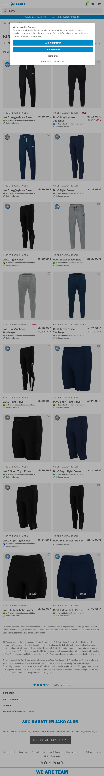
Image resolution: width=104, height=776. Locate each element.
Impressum (59, 61)
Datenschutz (45, 61)
